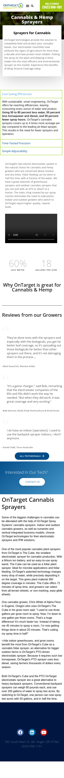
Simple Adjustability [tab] (14, 151)
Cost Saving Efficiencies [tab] (17, 94)
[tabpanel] (31, 118)
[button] (27, 5)
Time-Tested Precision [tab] (16, 143)
